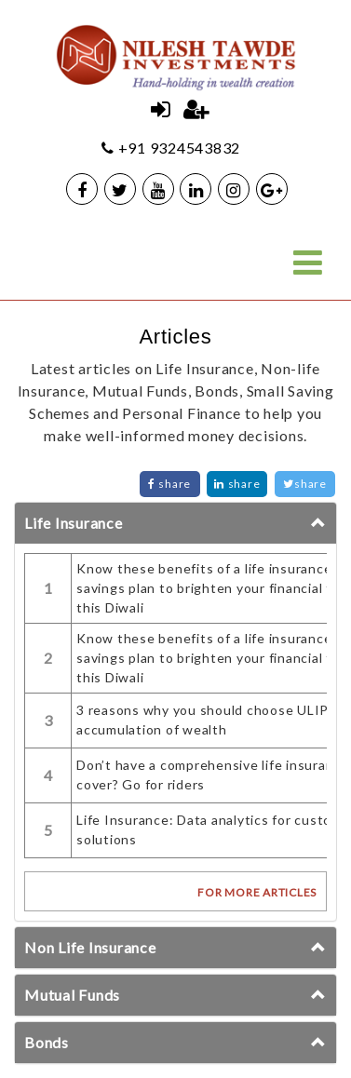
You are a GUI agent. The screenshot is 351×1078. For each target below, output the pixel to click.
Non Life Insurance (90, 947)
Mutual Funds (72, 995)
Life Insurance (73, 523)
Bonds (46, 1042)
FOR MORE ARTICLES (257, 892)
